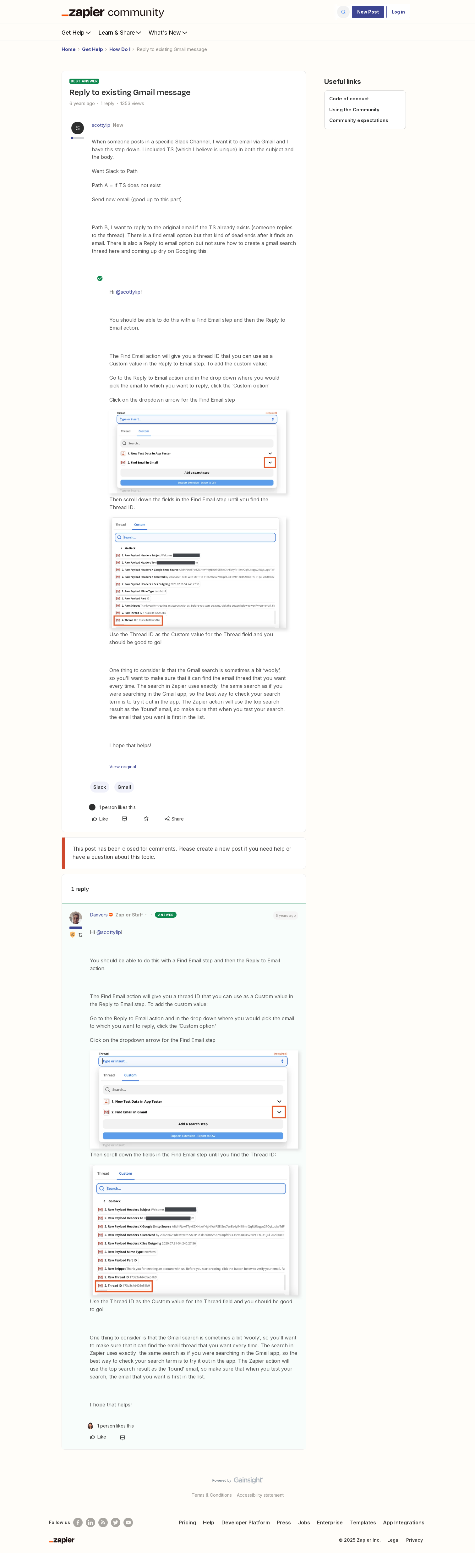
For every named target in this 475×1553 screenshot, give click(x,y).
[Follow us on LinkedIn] (90, 1522)
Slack (99, 787)
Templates (363, 1522)
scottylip (101, 125)
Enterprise (330, 1522)
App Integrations (403, 1522)
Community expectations (358, 120)
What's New (168, 32)
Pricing (187, 1522)
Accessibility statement (260, 1495)
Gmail (124, 787)
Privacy (414, 1540)
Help (208, 1522)
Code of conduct (349, 99)
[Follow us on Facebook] (78, 1522)
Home (69, 49)
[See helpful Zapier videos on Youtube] (128, 1522)
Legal (393, 1540)
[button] (368, 12)
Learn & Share (120, 32)
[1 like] (112, 807)
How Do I (119, 49)
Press (284, 1522)
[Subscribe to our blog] (103, 1522)
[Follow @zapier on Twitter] (115, 1522)
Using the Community (354, 110)
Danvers (99, 915)
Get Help (77, 32)
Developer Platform (245, 1522)
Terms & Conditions (212, 1495)
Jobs (304, 1522)
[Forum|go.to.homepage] (114, 12)
